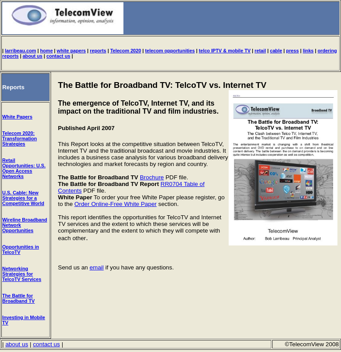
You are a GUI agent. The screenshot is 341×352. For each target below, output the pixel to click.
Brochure (152, 177)
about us (33, 56)
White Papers (17, 116)
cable (276, 50)
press (292, 50)
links (308, 50)
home (46, 50)
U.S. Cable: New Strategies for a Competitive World (23, 198)
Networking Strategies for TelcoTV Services (21, 274)
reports (98, 50)
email (97, 267)
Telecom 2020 (125, 50)
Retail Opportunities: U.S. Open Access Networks (24, 168)
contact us (59, 56)
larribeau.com (20, 50)
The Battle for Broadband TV (18, 298)
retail (260, 50)
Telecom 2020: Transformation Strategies (19, 138)
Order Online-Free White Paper (116, 204)
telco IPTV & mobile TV (225, 50)
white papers (71, 50)
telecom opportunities (170, 50)
